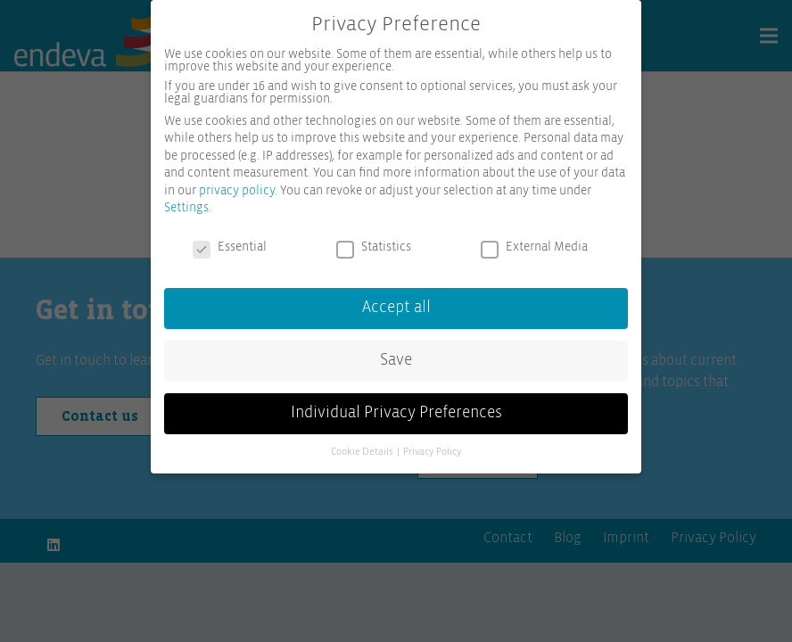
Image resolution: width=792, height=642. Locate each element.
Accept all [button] (396, 308)
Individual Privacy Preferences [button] (396, 413)
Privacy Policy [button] (432, 452)
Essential (230, 247)
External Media (534, 247)
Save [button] (396, 360)
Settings (186, 208)
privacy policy (237, 191)
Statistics (373, 247)
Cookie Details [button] (363, 452)
